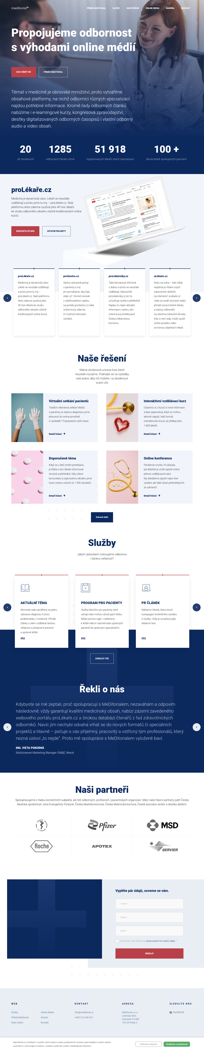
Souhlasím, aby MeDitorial (148, 940)
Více (23, 638)
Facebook (177, 1012)
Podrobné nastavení (148, 1044)
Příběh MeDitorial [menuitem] (96, 8)
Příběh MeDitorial (53, 72)
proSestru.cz (71, 276)
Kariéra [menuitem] (170, 8)
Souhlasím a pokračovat (177, 1044)
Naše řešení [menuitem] (133, 8)
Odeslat (149, 953)
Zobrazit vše (102, 658)
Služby (14, 1012)
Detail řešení (55, 434)
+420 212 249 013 (84, 1017)
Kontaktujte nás (25, 231)
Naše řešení (17, 1022)
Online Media (47, 1012)
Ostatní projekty (56, 231)
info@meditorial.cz (84, 1012)
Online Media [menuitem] (152, 8)
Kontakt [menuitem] (185, 8)
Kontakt (45, 1022)
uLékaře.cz (161, 276)
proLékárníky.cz (118, 276)
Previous (7, 298)
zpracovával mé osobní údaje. (161, 941)
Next (197, 298)
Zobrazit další (102, 517)
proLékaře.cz (26, 276)
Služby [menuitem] (116, 8)
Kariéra (44, 1017)
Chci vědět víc (23, 72)
